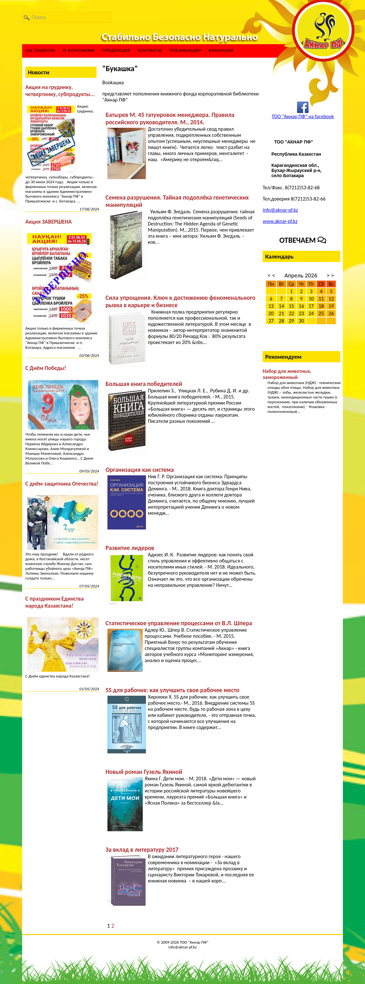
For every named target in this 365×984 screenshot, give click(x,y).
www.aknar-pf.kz (280, 221)
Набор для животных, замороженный (287, 374)
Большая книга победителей (144, 384)
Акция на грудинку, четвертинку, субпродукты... (60, 91)
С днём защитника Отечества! (61, 483)
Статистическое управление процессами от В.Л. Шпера (179, 623)
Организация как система (140, 469)
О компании (78, 50)
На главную (40, 50)
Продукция (116, 50)
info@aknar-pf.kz (280, 210)
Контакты (150, 50)
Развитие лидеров (130, 548)
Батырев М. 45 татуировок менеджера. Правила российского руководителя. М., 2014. (170, 118)
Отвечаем (302, 240)
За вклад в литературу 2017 (142, 849)
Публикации (185, 50)
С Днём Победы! (45, 368)
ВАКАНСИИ (221, 50)
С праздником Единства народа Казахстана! (54, 602)
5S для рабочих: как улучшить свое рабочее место (172, 690)
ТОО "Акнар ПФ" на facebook (303, 116)
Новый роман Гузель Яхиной (144, 771)
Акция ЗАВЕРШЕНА (48, 221)
